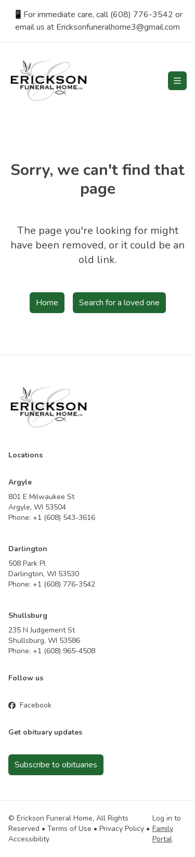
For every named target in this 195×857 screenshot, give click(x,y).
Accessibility (28, 839)
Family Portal (162, 834)
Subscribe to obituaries (56, 765)
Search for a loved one (119, 302)
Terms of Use (69, 829)
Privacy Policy (121, 829)
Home (47, 302)
